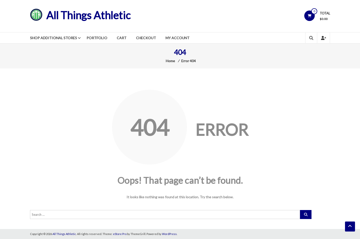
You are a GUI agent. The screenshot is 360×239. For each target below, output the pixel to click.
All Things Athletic (88, 15)
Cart (121, 38)
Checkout (146, 38)
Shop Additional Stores (53, 38)
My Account (178, 38)
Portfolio (96, 38)
